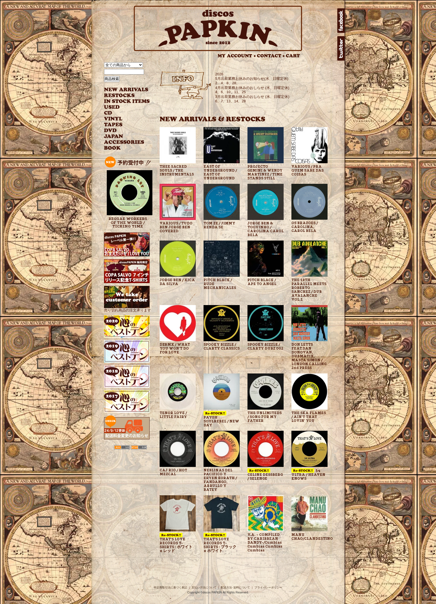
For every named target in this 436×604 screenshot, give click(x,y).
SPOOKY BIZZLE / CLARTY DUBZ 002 (265, 346)
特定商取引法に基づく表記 (170, 587)
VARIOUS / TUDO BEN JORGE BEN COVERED (176, 227)
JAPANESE (123, 136)
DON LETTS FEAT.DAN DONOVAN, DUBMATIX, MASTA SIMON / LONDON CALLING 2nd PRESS (308, 356)
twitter (341, 48)
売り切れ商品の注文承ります (127, 308)
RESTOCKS (123, 95)
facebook (341, 20)
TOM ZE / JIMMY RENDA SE (219, 225)
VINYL (113, 119)
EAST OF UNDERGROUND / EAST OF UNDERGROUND (220, 172)
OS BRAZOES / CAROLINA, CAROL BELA (304, 227)
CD (108, 113)
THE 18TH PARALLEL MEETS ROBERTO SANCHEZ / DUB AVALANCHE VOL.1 (308, 289)
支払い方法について (204, 587)
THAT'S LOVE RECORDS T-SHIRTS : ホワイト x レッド (176, 543)
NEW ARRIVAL (126, 90)
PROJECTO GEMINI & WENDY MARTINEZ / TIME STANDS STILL (265, 172)
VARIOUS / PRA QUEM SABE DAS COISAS (307, 170)
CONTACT (271, 56)
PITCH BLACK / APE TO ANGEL (261, 282)
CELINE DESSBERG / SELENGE (265, 474)
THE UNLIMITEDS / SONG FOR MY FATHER (264, 417)
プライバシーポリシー (268, 587)
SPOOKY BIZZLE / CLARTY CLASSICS (222, 346)
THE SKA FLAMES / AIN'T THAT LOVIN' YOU (308, 417)
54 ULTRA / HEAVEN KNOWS (308, 474)
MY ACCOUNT (237, 56)
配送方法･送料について (235, 587)
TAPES (113, 125)
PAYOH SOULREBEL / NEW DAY (221, 419)
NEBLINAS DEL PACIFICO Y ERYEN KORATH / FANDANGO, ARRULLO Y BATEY (220, 480)
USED (123, 107)
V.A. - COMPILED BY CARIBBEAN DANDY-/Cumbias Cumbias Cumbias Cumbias (264, 542)
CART (293, 56)
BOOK (112, 148)
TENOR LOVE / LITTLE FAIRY (173, 415)
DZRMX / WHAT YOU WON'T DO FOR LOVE (175, 348)
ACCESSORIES (124, 142)
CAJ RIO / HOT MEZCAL (173, 472)
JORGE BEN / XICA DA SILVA (177, 282)
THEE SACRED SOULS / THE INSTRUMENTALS (177, 170)
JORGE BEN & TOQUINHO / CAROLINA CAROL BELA (265, 229)
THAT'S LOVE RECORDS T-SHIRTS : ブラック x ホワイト (220, 543)
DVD (110, 130)
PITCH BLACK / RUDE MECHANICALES (220, 284)
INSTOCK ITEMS (127, 101)
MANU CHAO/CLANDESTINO (309, 537)
